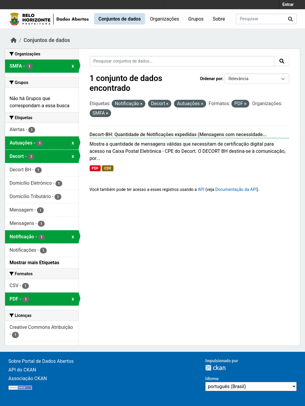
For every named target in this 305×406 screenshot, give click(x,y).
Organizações (164, 19)
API (201, 189)
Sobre (219, 19)
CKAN (215, 368)
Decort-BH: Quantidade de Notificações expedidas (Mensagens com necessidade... (178, 134)
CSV (107, 168)
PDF (95, 168)
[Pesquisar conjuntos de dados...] (266, 19)
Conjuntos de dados (119, 19)
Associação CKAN (27, 378)
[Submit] (290, 19)
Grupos (196, 19)
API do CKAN (22, 370)
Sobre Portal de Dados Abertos (41, 361)
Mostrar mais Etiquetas (34, 262)
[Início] (14, 40)
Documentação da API (236, 189)
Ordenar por (211, 78)
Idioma (211, 378)
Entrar (288, 4)
